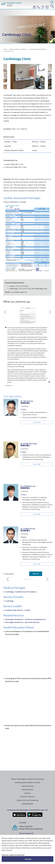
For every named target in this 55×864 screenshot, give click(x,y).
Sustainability (27, 752)
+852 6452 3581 (24, 289)
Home (5, 49)
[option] (27, 76)
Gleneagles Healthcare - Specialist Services (22, 571)
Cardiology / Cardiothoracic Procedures (21, 540)
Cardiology (24, 390)
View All (36, 522)
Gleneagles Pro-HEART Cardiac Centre (46, 831)
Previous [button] (5, 75)
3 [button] (28, 528)
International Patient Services (27, 731)
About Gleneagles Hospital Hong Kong (27, 727)
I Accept (28, 859)
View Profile (37, 407)
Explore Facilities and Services (18, 49)
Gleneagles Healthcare (8, 829)
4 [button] (30, 528)
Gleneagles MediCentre (21, 829)
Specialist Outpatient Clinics (38, 49)
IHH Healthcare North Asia (27, 821)
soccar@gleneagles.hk (18, 292)
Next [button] (50, 75)
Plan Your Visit (27, 734)
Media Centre (27, 738)
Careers (27, 742)
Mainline (22, 795)
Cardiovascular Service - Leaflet (17, 559)
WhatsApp (23, 788)
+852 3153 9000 (21, 286)
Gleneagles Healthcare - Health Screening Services (25, 568)
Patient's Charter (27, 745)
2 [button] (26, 528)
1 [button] (24, 528)
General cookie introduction (13, 855)
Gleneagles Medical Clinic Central (34, 830)
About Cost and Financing (27, 749)
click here (13, 202)
